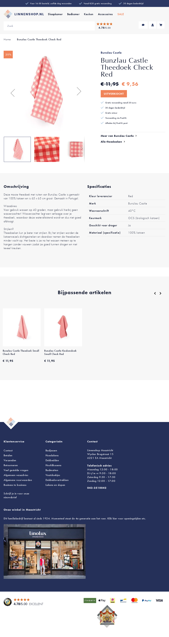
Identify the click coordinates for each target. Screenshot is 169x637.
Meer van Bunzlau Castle (117, 136)
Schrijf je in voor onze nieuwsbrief (16, 495)
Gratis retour (111, 112)
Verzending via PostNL (116, 118)
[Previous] (155, 293)
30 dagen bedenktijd (133, 3)
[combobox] (49, 25)
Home (7, 39)
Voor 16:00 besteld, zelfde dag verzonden (51, 3)
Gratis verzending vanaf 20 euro (120, 102)
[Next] (160, 293)
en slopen (55, 485)
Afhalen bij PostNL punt (116, 123)
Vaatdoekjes (53, 475)
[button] (11, 91)
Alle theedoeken (111, 142)
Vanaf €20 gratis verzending (97, 3)
